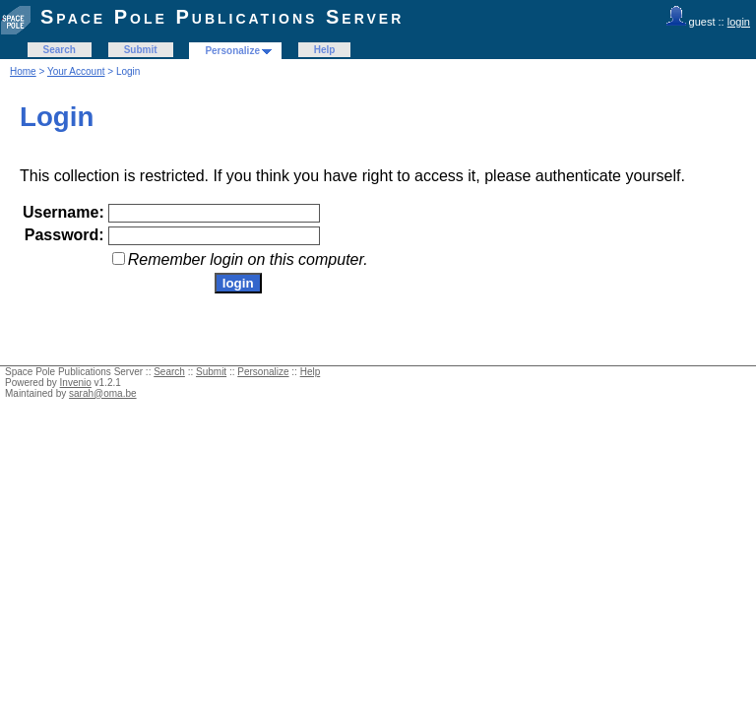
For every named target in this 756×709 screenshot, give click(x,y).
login (738, 22)
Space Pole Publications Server (222, 17)
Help (325, 49)
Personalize (232, 50)
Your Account (76, 71)
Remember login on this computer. (248, 259)
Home (23, 71)
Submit (141, 49)
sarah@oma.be (103, 393)
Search (59, 49)
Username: (63, 212)
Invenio (76, 382)
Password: (64, 234)
